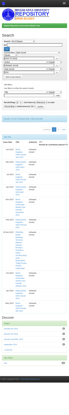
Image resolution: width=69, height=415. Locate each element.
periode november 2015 (13, 339)
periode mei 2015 (11, 334)
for (5, 45)
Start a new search (13, 77)
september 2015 (10, 344)
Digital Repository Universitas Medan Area (22, 26)
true (5, 363)
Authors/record (23, 106)
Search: (7, 41)
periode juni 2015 (11, 329)
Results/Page (9, 102)
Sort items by (30, 102)
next (63, 129)
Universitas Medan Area (30, 379)
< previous (8, 350)
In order (51, 102)
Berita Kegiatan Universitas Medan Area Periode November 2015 (20, 207)
